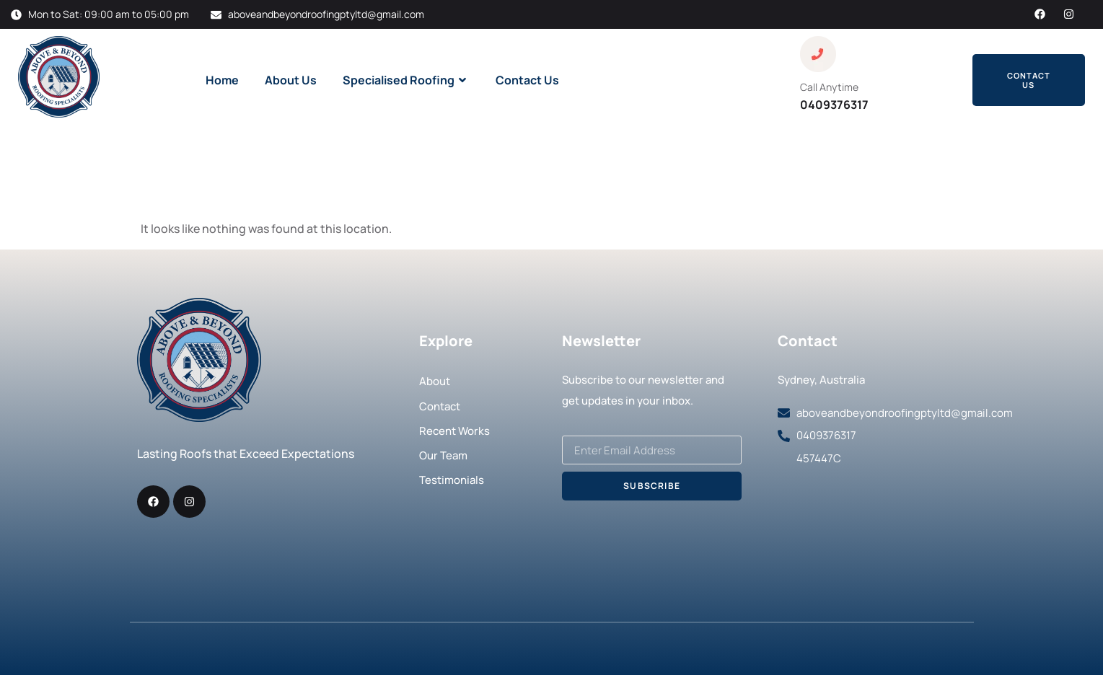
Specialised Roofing (406, 80)
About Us (291, 80)
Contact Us (527, 80)
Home (222, 80)
